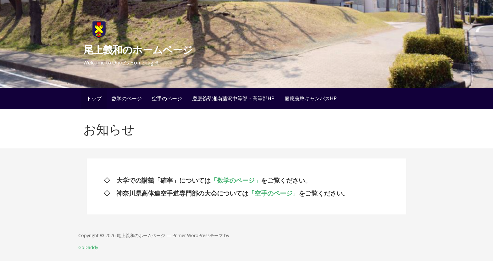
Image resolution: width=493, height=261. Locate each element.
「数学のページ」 (236, 180)
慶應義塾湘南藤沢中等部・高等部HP (233, 98)
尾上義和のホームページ (137, 49)
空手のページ (167, 98)
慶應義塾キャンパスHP (311, 98)
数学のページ (127, 98)
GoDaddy (88, 247)
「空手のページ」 (273, 193)
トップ (94, 98)
